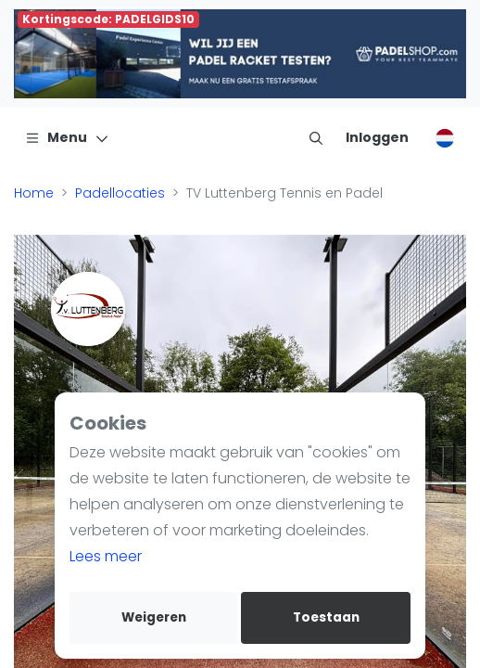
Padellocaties (120, 193)
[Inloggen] (377, 137)
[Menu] (67, 137)
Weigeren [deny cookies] (153, 617)
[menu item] (316, 137)
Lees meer (105, 556)
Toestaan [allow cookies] (326, 617)
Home (34, 193)
